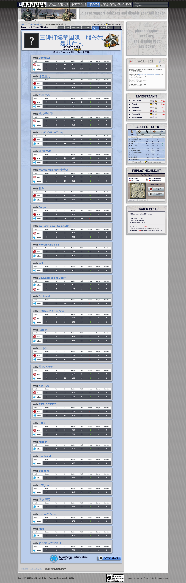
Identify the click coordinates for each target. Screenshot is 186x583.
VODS (104, 5)
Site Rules (145, 578)
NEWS (52, 5)
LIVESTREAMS (78, 5)
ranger (43, 441)
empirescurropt (133, 74)
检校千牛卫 (46, 113)
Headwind (45, 456)
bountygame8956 (154, 229)
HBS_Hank (45, 485)
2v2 (142, 135)
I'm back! (44, 296)
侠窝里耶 (44, 499)
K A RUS (44, 385)
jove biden (134, 141)
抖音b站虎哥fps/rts (51, 311)
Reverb (131, 84)
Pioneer (133, 148)
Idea (41, 528)
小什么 (43, 348)
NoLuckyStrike (133, 69)
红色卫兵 (44, 76)
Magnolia (135, 107)
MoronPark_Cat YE (137, 139)
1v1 (132, 135)
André (134, 104)
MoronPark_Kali (49, 244)
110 (132, 143)
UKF (67, 28)
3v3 (151, 135)
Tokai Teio (134, 146)
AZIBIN (43, 329)
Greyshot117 (137, 111)
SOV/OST (86, 28)
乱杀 (41, 188)
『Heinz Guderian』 (137, 153)
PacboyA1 (136, 114)
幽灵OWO (45, 151)
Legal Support (163, 578)
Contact (136, 578)
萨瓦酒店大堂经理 (50, 543)
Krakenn (134, 155)
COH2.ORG (24, 24)
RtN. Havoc (136, 101)
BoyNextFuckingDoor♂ (53, 277)
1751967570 (48, 404)
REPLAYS (115, 5)
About (130, 578)
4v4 (160, 135)
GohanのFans (47, 514)
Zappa (42, 207)
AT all (117, 28)
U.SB (42, 423)
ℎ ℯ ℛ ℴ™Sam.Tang (51, 132)
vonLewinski (135, 159)
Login (137, 3)
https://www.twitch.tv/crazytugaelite (148, 74)
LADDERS (93, 5)
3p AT (103, 28)
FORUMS (63, 5)
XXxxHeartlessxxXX (142, 200)
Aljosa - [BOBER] (136, 150)
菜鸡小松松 (46, 367)
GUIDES (127, 5)
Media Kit (153, 578)
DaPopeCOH (133, 80)
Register (138, 6)
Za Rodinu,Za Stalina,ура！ (55, 226)
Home (61, 28)
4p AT (110, 28)
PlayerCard (39, 24)
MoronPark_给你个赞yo (53, 170)
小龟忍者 (44, 95)
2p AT (95, 28)
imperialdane (137, 117)
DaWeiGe (44, 57)
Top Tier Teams (146, 175)
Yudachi (44, 470)
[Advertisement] (123, 13)
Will (41, 263)
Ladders (32, 24)
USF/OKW (76, 28)
